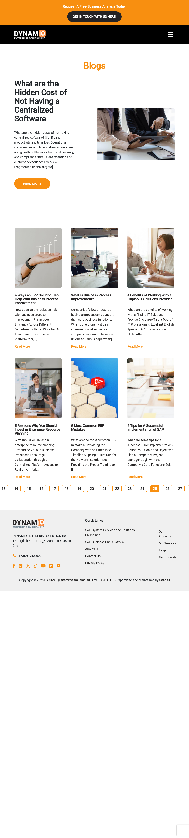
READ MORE (32, 183)
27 (180, 489)
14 (16, 489)
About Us (91, 549)
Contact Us (93, 556)
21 (104, 489)
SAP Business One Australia (104, 542)
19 (79, 489)
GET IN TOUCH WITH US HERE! (94, 16)
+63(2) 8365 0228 (31, 556)
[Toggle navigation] (171, 35)
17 (54, 489)
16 (41, 489)
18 (66, 489)
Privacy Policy (94, 563)
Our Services (167, 543)
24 (142, 489)
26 (167, 489)
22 (117, 489)
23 (130, 489)
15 (29, 489)
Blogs (162, 550)
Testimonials (168, 557)
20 (92, 489)
